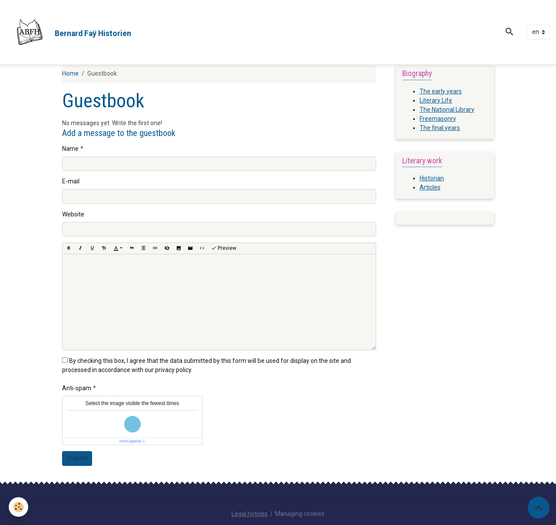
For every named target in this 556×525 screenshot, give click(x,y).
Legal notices (250, 513)
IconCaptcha (130, 441)
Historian (432, 178)
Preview (223, 248)
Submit (77, 458)
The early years (441, 91)
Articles (430, 187)
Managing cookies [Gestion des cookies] (299, 513)
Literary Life (436, 100)
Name (70, 148)
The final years (440, 127)
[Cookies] (18, 507)
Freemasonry (438, 118)
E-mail (70, 181)
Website (73, 214)
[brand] (68, 32)
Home (70, 73)
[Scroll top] (538, 507)
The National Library (447, 109)
